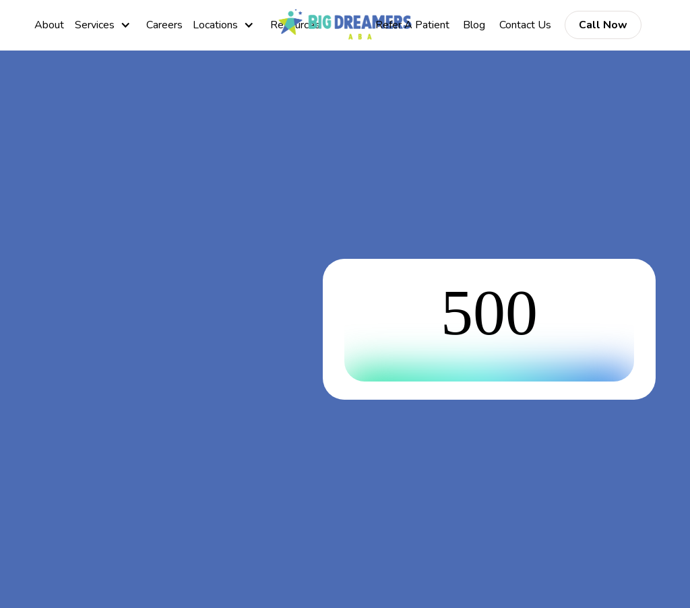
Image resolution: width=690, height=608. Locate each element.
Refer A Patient (412, 25)
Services (95, 25)
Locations (215, 25)
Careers (164, 25)
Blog (474, 25)
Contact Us (525, 25)
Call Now (603, 25)
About (49, 25)
